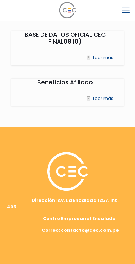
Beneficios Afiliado (65, 82)
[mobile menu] (126, 10)
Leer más (103, 57)
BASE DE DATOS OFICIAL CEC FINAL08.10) (65, 38)
